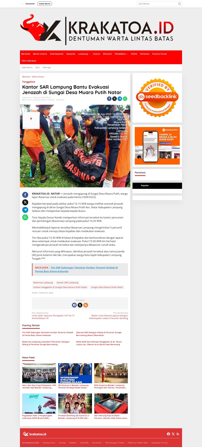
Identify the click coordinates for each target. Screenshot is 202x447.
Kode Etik (84, 442)
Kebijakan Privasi (159, 442)
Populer (145, 185)
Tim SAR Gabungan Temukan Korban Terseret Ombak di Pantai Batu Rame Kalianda (47, 333)
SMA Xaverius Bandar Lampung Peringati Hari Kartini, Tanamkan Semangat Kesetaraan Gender (109, 386)
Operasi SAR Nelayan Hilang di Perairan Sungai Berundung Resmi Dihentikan (98, 333)
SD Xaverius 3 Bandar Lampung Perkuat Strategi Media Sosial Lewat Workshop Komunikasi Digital (73, 386)
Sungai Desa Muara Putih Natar (107, 287)
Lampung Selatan (40, 100)
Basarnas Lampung (43, 282)
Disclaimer (97, 442)
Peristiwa (51, 100)
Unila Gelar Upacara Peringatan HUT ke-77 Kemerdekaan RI (55, 316)
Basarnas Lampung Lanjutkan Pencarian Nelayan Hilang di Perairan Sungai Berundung (45, 343)
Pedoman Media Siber (138, 442)
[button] (179, 3)
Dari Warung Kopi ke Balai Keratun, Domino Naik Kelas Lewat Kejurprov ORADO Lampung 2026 (110, 416)
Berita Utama (27, 100)
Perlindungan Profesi (114, 442)
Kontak (62, 442)
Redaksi (72, 442)
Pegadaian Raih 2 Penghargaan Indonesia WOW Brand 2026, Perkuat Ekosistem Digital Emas (37, 416)
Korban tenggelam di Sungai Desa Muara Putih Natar (60, 287)
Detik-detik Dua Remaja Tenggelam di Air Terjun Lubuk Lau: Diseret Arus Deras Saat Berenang (99, 343)
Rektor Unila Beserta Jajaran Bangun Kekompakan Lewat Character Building (105, 316)
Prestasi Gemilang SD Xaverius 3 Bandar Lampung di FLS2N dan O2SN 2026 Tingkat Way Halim (73, 416)
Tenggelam (28, 81)
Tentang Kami (49, 442)
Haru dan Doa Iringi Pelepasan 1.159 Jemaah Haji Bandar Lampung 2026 (39, 386)
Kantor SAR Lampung (67, 282)
